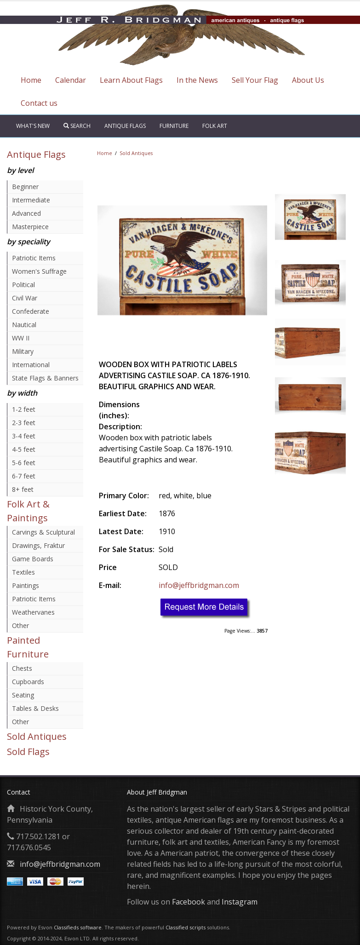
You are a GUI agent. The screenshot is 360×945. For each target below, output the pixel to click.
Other (20, 625)
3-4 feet (23, 436)
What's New (33, 126)
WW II (20, 338)
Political (23, 284)
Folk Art (214, 126)
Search (77, 126)
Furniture (174, 126)
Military (23, 351)
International (31, 364)
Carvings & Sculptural (43, 532)
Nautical (24, 324)
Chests (22, 668)
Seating (23, 695)
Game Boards (32, 558)
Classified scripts (186, 927)
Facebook (188, 902)
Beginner (25, 186)
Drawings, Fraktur (38, 545)
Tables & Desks (35, 708)
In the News (197, 80)
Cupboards (28, 681)
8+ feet (23, 489)
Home (31, 80)
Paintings (25, 585)
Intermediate (31, 200)
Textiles (23, 572)
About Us (308, 80)
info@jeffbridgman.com (199, 585)
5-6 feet (23, 462)
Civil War (24, 298)
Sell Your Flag (255, 80)
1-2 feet (23, 409)
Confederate (30, 311)
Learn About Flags (131, 80)
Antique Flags (125, 126)
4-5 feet (23, 449)
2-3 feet (23, 422)
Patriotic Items (34, 258)
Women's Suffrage (39, 271)
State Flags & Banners (45, 378)
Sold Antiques (37, 736)
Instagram (239, 902)
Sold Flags (28, 751)
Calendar (70, 80)
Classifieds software (78, 927)
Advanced (26, 213)
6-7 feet (23, 476)
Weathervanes (33, 612)
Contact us (39, 103)
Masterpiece (30, 226)
